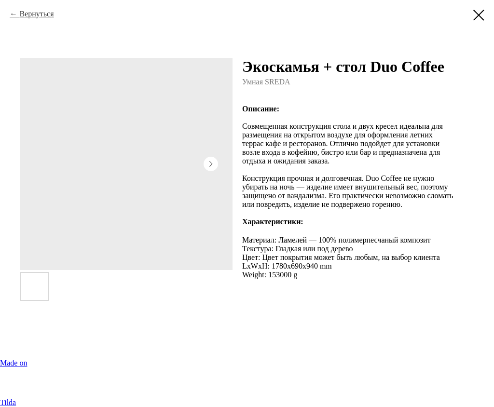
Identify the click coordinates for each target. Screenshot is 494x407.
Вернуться (36, 14)
